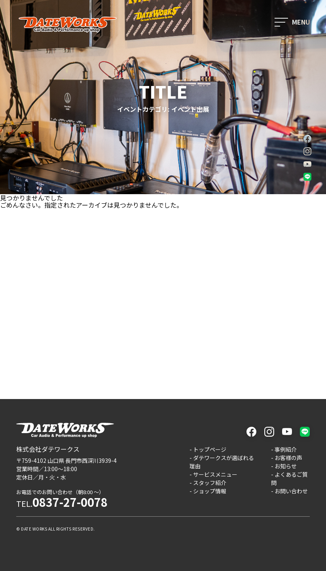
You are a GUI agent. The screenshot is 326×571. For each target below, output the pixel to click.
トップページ (209, 449)
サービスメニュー (215, 474)
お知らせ (286, 466)
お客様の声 (288, 458)
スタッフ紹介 (209, 483)
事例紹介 (286, 449)
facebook (307, 139)
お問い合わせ (291, 491)
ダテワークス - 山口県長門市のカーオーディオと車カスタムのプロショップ (67, 24)
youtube (307, 164)
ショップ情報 (209, 491)
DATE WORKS (34, 529)
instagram (307, 151)
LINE (307, 177)
